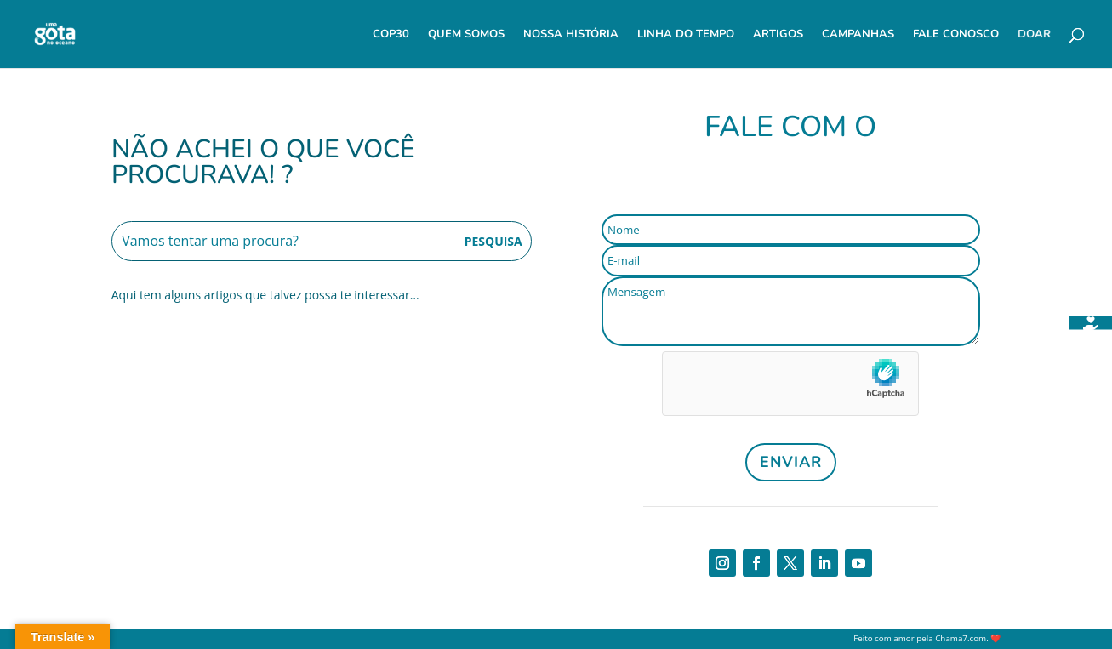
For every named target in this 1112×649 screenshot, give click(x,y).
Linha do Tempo (685, 35)
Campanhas (858, 35)
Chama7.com (960, 638)
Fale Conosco (956, 35)
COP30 (391, 35)
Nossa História (571, 35)
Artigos (778, 35)
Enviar (791, 462)
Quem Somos (466, 35)
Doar (1034, 35)
